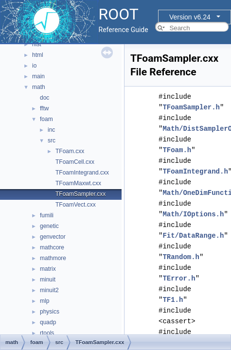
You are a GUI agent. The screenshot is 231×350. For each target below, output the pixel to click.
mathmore (53, 258)
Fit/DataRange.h (193, 235)
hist (36, 44)
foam (46, 119)
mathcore (52, 247)
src (51, 140)
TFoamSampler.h (191, 107)
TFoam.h (176, 150)
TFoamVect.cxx (75, 204)
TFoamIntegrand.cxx (82, 172)
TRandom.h (180, 257)
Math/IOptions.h (193, 214)
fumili (46, 215)
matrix (48, 268)
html (37, 55)
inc (51, 129)
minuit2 (49, 290)
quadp (48, 322)
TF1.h (172, 299)
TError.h (178, 278)
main (38, 76)
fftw (44, 108)
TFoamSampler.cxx (80, 194)
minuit (47, 279)
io (34, 65)
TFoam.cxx (69, 151)
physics (49, 311)
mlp (44, 301)
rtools (47, 333)
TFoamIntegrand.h (195, 171)
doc (44, 97)
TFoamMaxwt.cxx (78, 183)
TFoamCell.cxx (74, 161)
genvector (53, 236)
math (38, 87)
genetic (49, 226)
